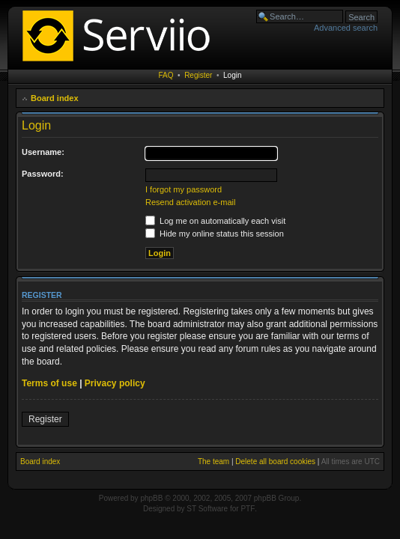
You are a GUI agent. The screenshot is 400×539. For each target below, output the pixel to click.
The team (213, 461)
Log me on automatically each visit (215, 220)
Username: (43, 151)
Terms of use (49, 383)
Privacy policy (115, 383)
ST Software (207, 509)
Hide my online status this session (214, 233)
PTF (247, 509)
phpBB (151, 498)
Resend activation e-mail (190, 202)
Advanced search (346, 27)
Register (198, 75)
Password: (43, 173)
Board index (55, 98)
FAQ (166, 75)
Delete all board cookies (275, 461)
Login (232, 75)
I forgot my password (183, 189)
